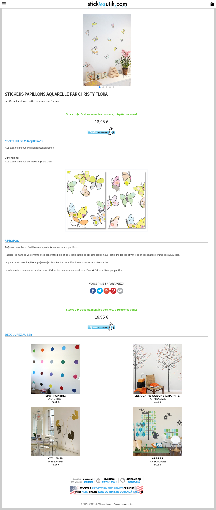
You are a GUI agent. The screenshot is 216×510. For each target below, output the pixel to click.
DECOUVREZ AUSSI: (18, 335)
